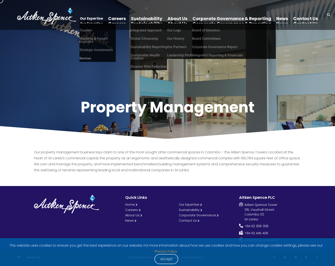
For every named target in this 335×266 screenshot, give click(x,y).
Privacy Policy (166, 251)
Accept (166, 259)
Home (130, 204)
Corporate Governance (197, 215)
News (129, 220)
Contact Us (188, 220)
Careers (131, 210)
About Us (132, 215)
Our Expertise (189, 204)
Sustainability (189, 210)
